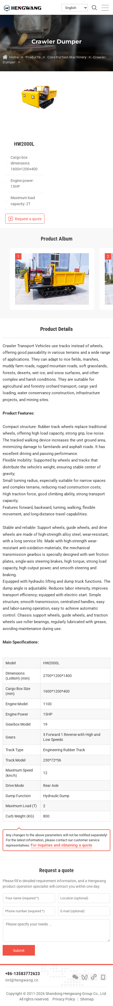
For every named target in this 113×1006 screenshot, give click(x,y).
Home (14, 57)
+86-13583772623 (22, 973)
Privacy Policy (63, 999)
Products (33, 57)
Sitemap (87, 999)
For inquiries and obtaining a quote (61, 845)
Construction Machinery (66, 57)
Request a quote (28, 219)
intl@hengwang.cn (21, 980)
